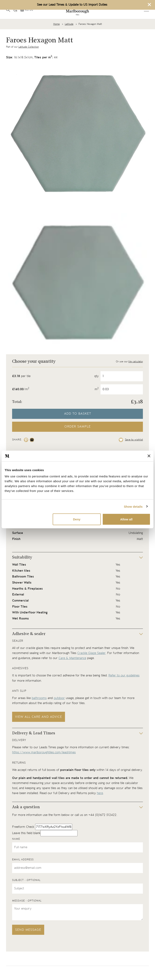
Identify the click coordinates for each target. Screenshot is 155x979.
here (100, 793)
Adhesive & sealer (29, 634)
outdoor (59, 698)
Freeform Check (23, 827)
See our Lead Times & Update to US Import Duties (72, 5)
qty (96, 376)
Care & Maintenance (72, 658)
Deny (77, 519)
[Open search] (8, 10)
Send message (28, 930)
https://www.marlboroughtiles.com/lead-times (44, 752)
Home (56, 24)
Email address (23, 859)
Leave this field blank (26, 833)
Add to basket (77, 414)
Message (27, 900)
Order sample (77, 427)
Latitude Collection (28, 46)
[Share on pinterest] (26, 440)
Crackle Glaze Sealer (91, 653)
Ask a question (26, 807)
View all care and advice (38, 717)
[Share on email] (32, 440)
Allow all (126, 519)
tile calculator (135, 361)
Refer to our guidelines (123, 675)
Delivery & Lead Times (33, 733)
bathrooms (39, 698)
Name (16, 839)
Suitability (22, 558)
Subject (26, 880)
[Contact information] (15, 10)
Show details (133, 506)
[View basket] (26, 10)
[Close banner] (149, 456)
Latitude (69, 24)
